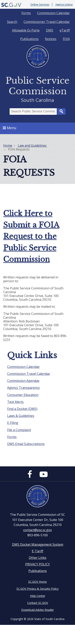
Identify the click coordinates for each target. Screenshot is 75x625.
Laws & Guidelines (20, 416)
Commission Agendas (23, 380)
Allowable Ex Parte (26, 30)
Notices (50, 39)
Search (12, 22)
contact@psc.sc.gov (37, 530)
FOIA (66, 39)
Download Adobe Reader (37, 610)
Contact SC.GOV (37, 603)
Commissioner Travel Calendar (47, 22)
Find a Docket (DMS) (22, 409)
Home (7, 145)
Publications (29, 39)
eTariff (65, 30)
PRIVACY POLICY (37, 564)
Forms (26, 13)
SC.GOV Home (37, 582)
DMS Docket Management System (37, 544)
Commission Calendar (53, 13)
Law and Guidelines (32, 145)
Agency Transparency (23, 387)
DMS (49, 30)
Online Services (39, 4)
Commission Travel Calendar (28, 373)
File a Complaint (19, 430)
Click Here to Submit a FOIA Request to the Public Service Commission (31, 236)
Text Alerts (15, 402)
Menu (9, 127)
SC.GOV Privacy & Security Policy (37, 589)
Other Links (37, 557)
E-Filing (12, 423)
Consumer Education (22, 395)
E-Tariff (37, 551)
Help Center (37, 596)
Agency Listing (63, 4)
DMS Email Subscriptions (26, 444)
